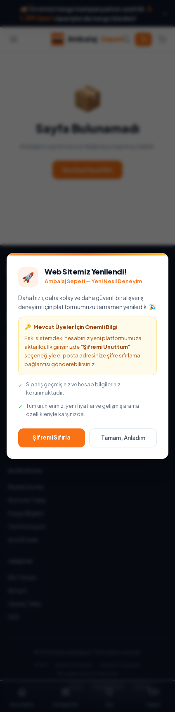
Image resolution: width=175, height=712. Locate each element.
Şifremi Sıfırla (52, 437)
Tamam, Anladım (123, 437)
